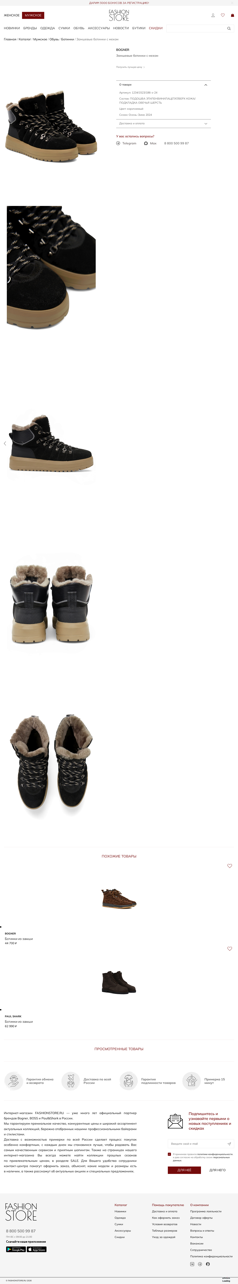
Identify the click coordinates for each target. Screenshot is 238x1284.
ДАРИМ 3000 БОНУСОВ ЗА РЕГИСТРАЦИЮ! (119, 3)
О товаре (125, 84)
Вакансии (196, 1243)
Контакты (196, 1237)
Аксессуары (123, 1230)
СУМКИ (64, 28)
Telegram (126, 143)
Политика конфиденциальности (211, 1256)
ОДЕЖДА (47, 28)
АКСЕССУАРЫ (99, 28)
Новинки (120, 1211)
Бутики (138, 28)
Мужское (33, 15)
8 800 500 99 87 (176, 143)
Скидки (156, 28)
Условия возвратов (164, 1224)
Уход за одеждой (163, 1237)
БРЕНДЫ (30, 28)
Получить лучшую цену (130, 66)
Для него (218, 1170)
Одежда (120, 1218)
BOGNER (122, 50)
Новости (121, 28)
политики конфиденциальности (215, 1154)
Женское (11, 15)
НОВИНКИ (12, 28)
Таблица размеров (164, 1230)
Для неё (184, 1170)
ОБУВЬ (78, 28)
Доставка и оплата (132, 123)
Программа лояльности (205, 1211)
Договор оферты (201, 1218)
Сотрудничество (201, 1250)
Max (150, 143)
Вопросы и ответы (202, 1230)
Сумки (119, 1224)
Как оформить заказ (166, 1218)
